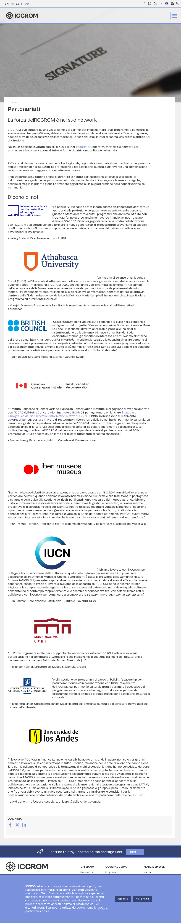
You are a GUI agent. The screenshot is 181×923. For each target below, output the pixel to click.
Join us (135, 852)
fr (12, 3)
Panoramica (86, 872)
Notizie (147, 872)
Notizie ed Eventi (155, 866)
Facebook (144, 3)
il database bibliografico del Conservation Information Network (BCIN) (72, 414)
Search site (176, 2)
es (17, 3)
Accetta (122, 901)
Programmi (111, 872)
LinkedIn (161, 3)
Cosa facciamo (116, 866)
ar (27, 3)
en (7, 3)
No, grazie (142, 901)
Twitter (155, 3)
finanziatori (83, 147)
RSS (172, 3)
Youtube (166, 3)
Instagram (149, 3)
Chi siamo (14, 102)
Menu (174, 16)
